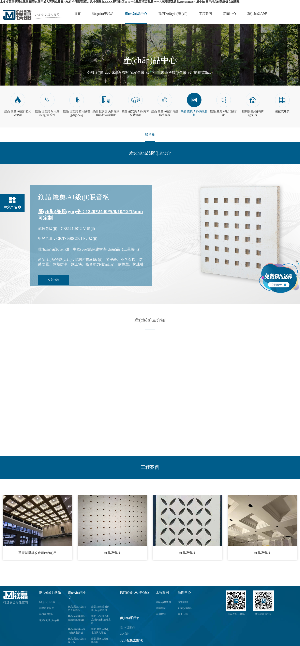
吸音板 (150, 134)
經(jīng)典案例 (163, 602)
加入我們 (124, 633)
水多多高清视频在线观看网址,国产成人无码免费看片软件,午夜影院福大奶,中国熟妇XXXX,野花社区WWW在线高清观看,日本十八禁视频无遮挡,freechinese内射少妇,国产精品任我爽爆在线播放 (120, 1)
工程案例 (205, 13)
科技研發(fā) (45, 614)
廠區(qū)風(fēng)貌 (49, 620)
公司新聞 (183, 602)
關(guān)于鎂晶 (103, 13)
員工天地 (183, 614)
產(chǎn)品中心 (136, 13)
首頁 (77, 13)
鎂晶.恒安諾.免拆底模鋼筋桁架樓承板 (101, 620)
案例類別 (161, 614)
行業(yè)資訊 (185, 608)
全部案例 (161, 608)
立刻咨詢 (53, 279)
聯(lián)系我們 (258, 13)
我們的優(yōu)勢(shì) (173, 13)
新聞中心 (229, 13)
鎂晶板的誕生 (46, 608)
